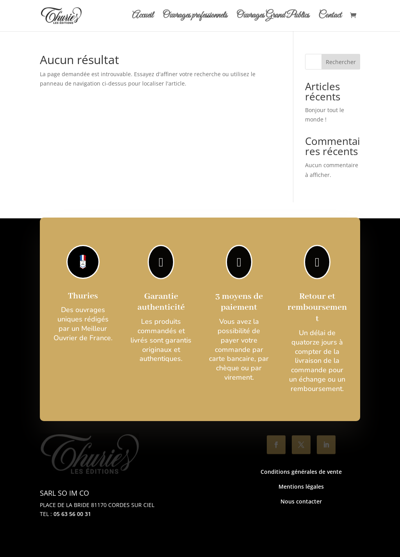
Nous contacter (301, 501)
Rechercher (341, 62)
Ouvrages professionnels (194, 17)
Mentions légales (301, 486)
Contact (329, 17)
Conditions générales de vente (301, 471)
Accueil (142, 17)
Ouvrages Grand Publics (272, 17)
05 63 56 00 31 (72, 514)
